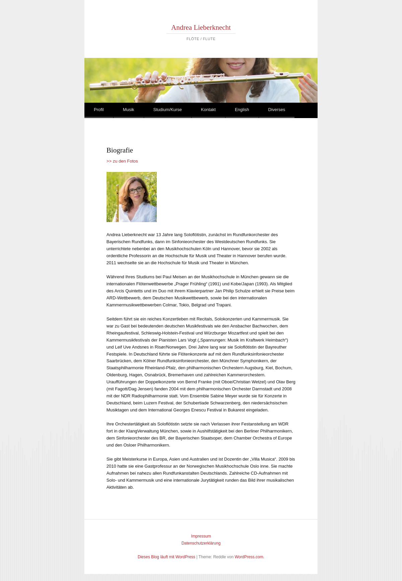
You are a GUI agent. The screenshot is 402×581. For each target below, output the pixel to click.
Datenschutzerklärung (201, 543)
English (242, 109)
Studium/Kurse (167, 109)
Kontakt (208, 109)
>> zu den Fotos (122, 161)
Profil (99, 109)
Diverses (276, 109)
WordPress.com (249, 557)
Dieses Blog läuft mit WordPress (166, 557)
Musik (128, 109)
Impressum (201, 536)
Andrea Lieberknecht (201, 27)
